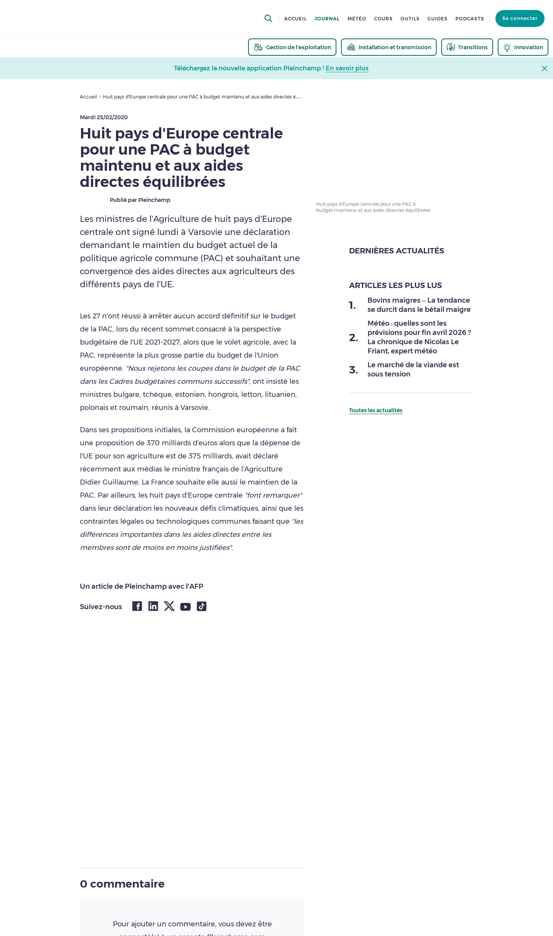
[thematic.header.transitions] (467, 47)
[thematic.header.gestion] (292, 47)
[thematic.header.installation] (389, 47)
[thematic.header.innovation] (523, 47)
